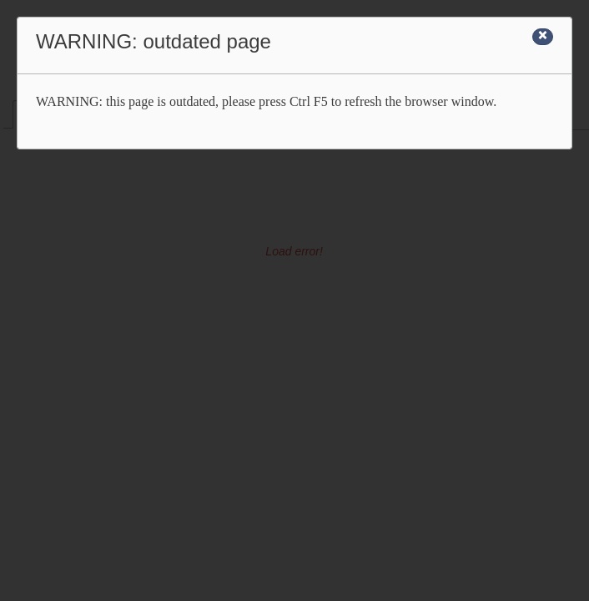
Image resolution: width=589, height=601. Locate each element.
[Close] (542, 36)
